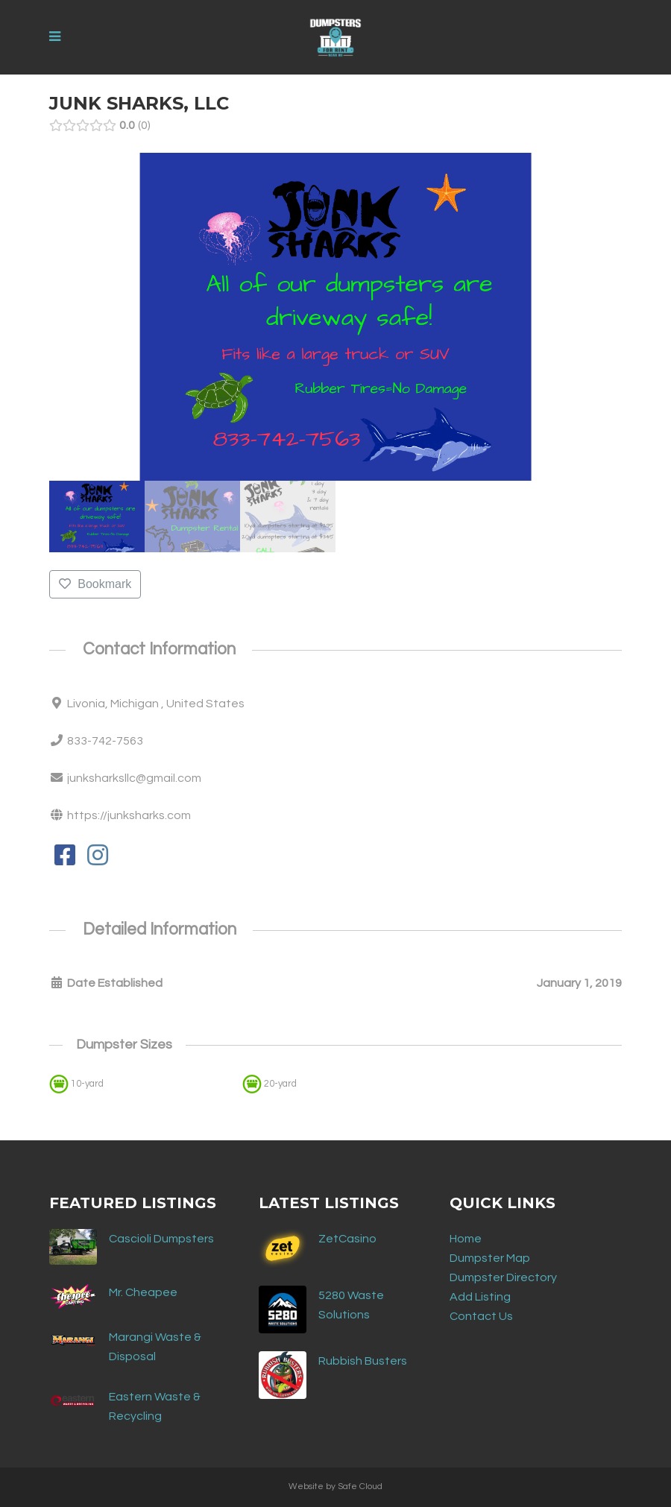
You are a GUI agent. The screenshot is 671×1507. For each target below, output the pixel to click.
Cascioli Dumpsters (161, 1239)
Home (466, 1239)
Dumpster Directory (503, 1277)
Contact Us (481, 1316)
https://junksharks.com (129, 815)
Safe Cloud (360, 1486)
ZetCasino (347, 1239)
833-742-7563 (105, 741)
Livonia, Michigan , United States (156, 704)
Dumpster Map (490, 1258)
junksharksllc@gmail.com (134, 778)
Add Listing (480, 1297)
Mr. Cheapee (143, 1292)
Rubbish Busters (362, 1361)
